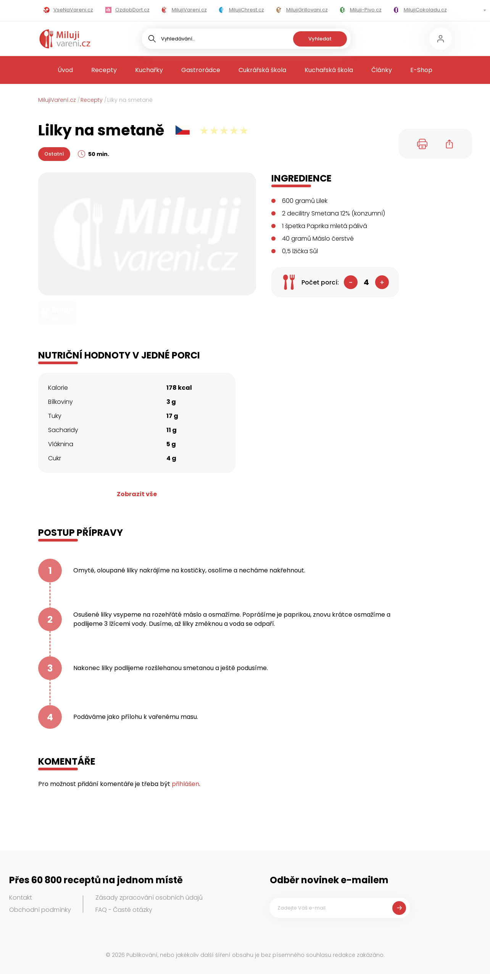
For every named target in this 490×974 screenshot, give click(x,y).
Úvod (65, 70)
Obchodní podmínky (40, 909)
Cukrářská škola (262, 70)
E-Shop (421, 70)
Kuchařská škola (329, 70)
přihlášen (185, 784)
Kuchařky (149, 70)
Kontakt (20, 897)
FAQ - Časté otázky (123, 909)
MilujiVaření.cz (57, 100)
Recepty (104, 70)
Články (381, 70)
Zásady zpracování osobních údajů (149, 897)
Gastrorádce (200, 70)
